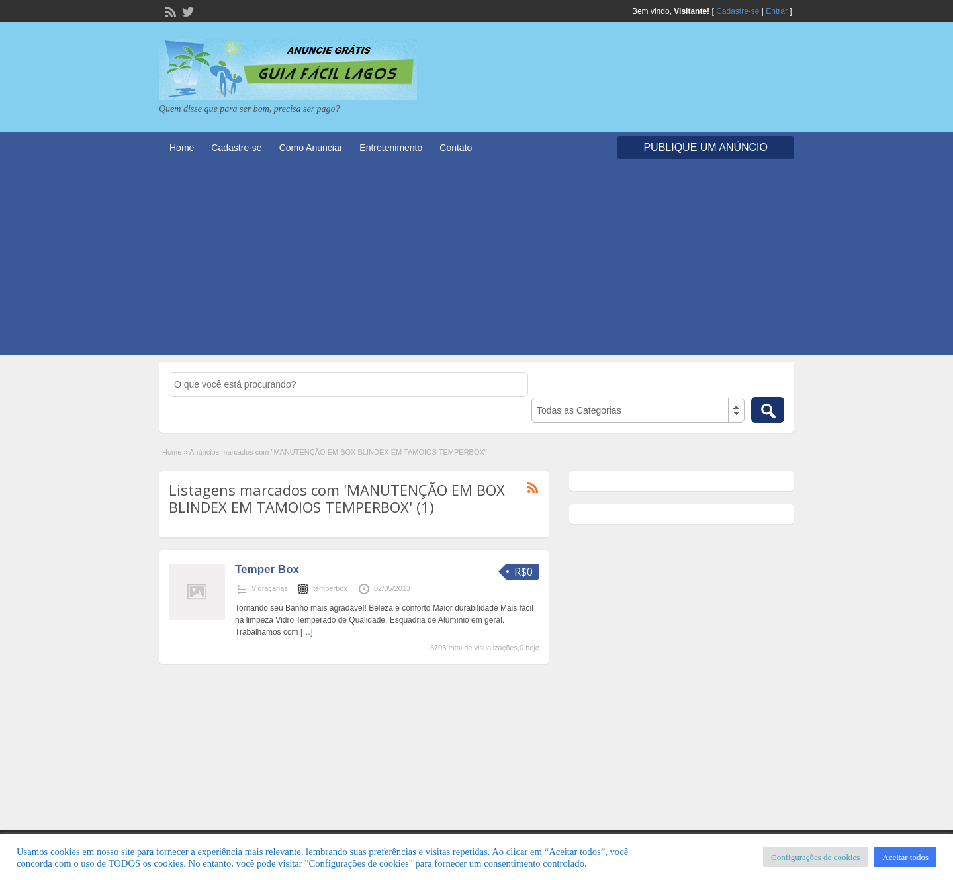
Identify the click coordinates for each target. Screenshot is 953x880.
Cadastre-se (737, 11)
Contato (455, 147)
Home (181, 147)
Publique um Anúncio (705, 147)
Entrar (777, 11)
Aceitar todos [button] (905, 857)
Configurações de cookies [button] (815, 857)
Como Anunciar (311, 147)
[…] (306, 632)
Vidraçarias (269, 588)
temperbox (330, 588)
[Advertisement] (476, 262)
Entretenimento (390, 147)
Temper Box (267, 569)
